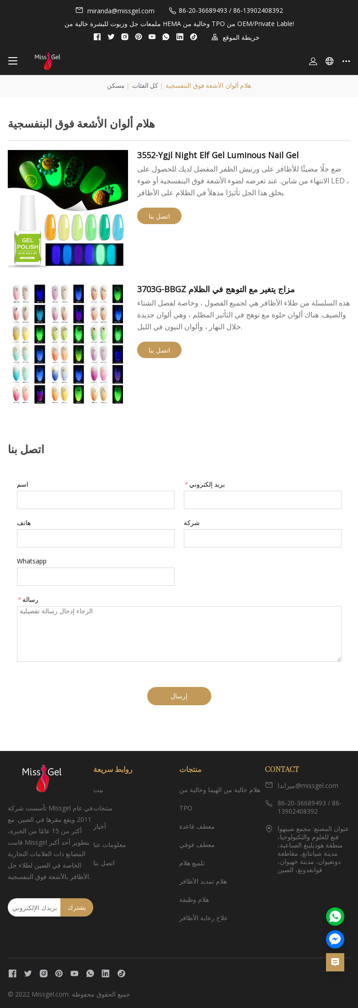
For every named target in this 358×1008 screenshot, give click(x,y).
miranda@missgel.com (115, 10)
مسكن (116, 85)
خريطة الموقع (235, 37)
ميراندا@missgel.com (301, 785)
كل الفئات (145, 85)
